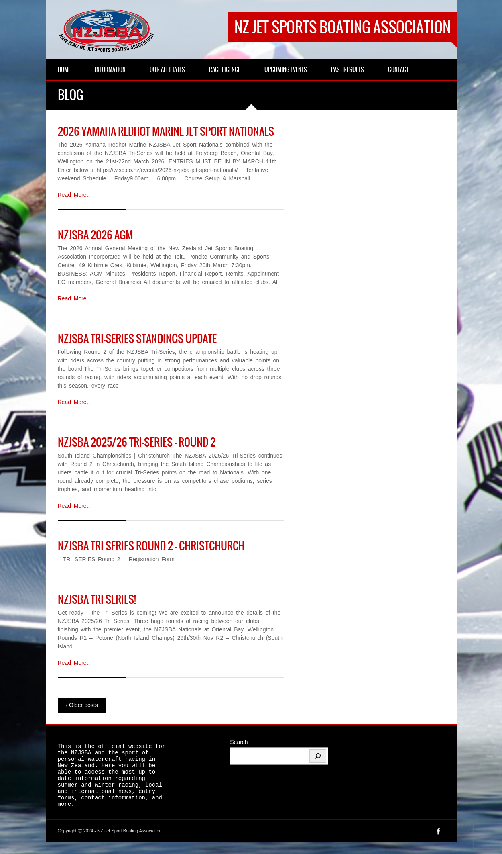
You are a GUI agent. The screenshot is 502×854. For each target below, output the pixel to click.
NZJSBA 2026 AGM (95, 235)
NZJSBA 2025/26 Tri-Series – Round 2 (136, 442)
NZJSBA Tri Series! (97, 599)
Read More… (75, 195)
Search (239, 742)
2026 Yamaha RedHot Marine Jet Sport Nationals (166, 131)
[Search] (317, 756)
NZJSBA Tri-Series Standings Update (137, 339)
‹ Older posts (82, 705)
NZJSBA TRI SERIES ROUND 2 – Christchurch (151, 546)
